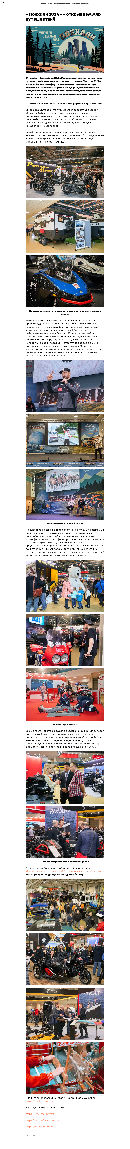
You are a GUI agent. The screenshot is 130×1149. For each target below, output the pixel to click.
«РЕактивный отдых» (73, 871)
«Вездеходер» (34, 871)
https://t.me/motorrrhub (40, 1114)
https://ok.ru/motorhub (39, 1127)
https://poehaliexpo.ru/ (39, 1101)
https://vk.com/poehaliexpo (42, 1121)
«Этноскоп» (96, 871)
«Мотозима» (51, 871)
